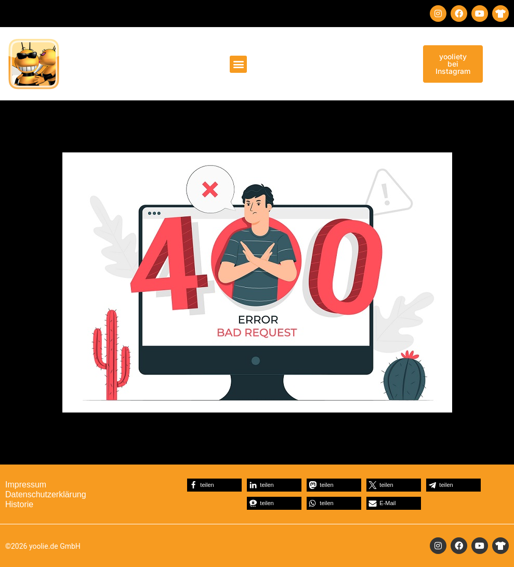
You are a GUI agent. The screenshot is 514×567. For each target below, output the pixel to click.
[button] (238, 64)
